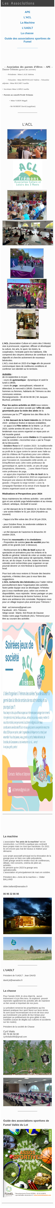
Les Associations (18, 3)
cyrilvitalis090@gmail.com (15, 1037)
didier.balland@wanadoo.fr (15, 886)
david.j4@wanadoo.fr (13, 980)
